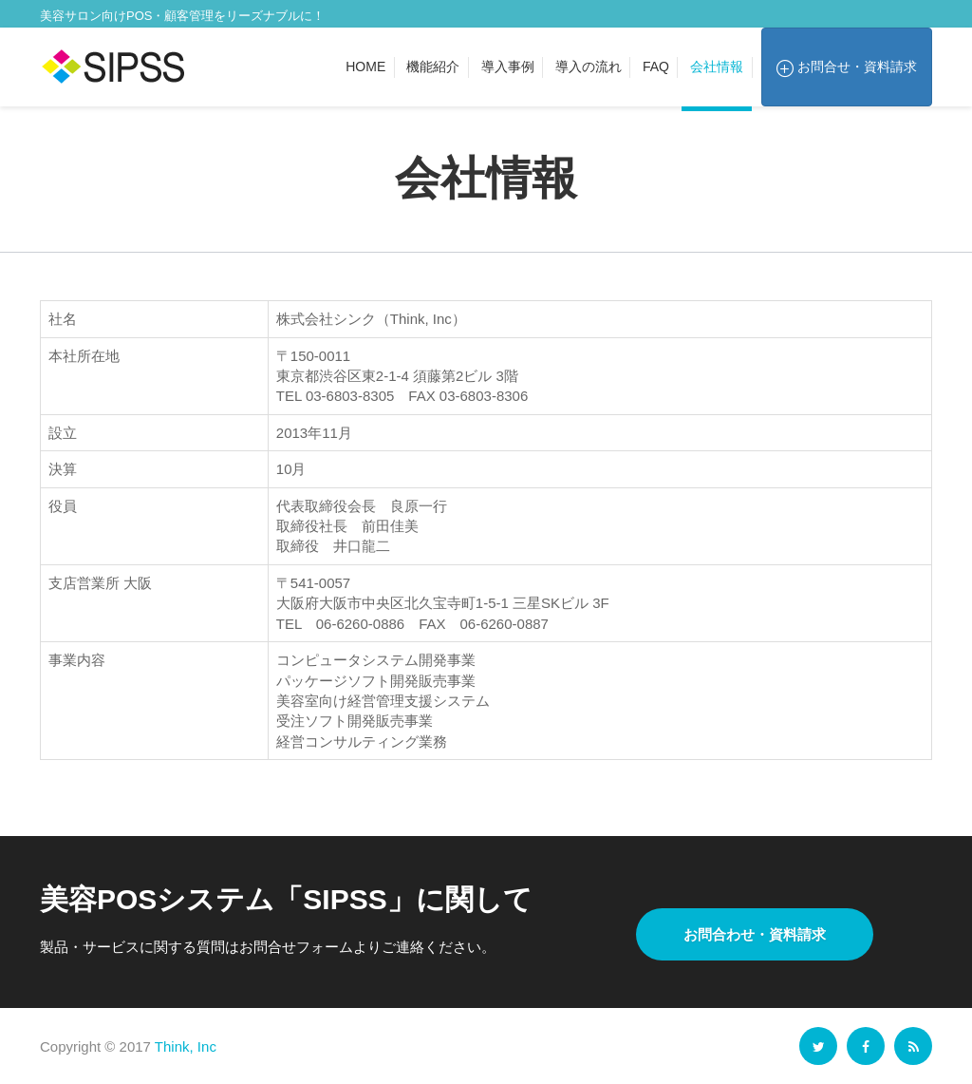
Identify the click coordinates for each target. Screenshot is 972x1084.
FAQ (656, 66)
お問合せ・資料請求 (846, 67)
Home (365, 66)
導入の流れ (588, 66)
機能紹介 (432, 66)
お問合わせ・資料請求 (754, 934)
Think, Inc (185, 1046)
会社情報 (716, 66)
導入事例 (507, 66)
